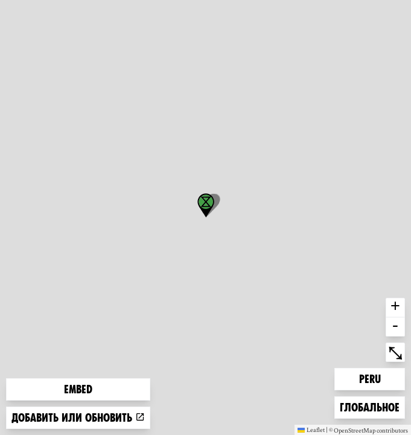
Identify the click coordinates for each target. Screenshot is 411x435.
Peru (378, 377)
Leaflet (311, 429)
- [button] (395, 327)
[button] (206, 205)
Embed (78, 389)
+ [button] (395, 307)
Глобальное (369, 406)
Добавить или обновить (78, 417)
